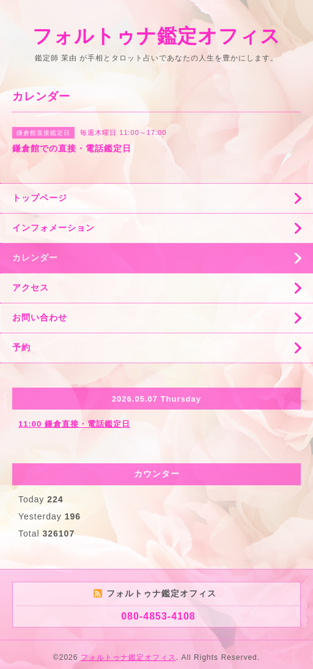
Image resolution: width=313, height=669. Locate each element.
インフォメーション (53, 228)
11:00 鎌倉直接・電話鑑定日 (74, 424)
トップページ (39, 198)
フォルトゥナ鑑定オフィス (156, 36)
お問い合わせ (39, 317)
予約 (21, 347)
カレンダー (35, 257)
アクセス (30, 287)
